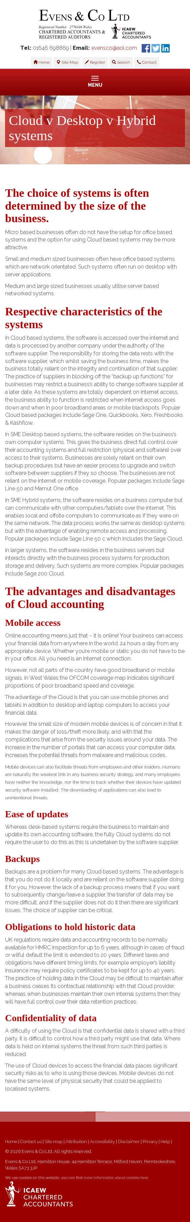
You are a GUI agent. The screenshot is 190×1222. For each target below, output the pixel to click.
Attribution (76, 1141)
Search (121, 62)
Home (41, 62)
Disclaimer (129, 1141)
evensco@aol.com (114, 48)
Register (95, 62)
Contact (147, 62)
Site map (54, 1141)
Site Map (67, 62)
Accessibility (102, 1141)
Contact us (31, 1141)
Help (165, 1141)
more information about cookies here (116, 1178)
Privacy (150, 1141)
